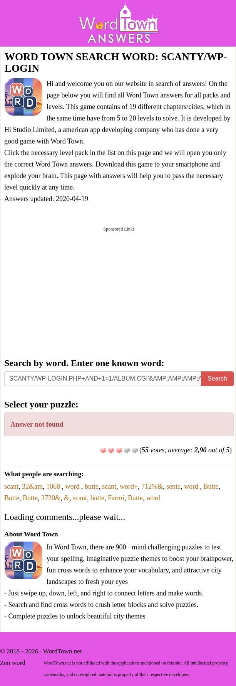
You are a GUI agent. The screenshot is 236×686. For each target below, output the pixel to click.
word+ (129, 486)
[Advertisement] (119, 291)
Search (217, 378)
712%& (152, 486)
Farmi (116, 498)
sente (173, 486)
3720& (50, 498)
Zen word (12, 662)
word (73, 486)
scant (11, 486)
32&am (32, 486)
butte (92, 486)
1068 (54, 486)
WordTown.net (62, 651)
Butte (211, 486)
